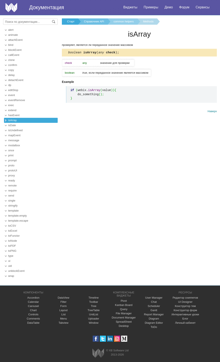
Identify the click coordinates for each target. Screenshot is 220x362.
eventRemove (16, 100)
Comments (33, 318)
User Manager (153, 297)
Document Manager (124, 317)
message (13, 140)
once (11, 150)
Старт (70, 21)
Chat (154, 301)
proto (11, 165)
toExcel (12, 230)
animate (13, 34)
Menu (63, 318)
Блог (185, 318)
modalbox (14, 145)
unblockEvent (16, 270)
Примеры (151, 7)
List (63, 314)
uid (10, 265)
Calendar (33, 301)
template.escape (18, 220)
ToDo (154, 327)
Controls (33, 314)
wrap (11, 275)
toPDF (12, 245)
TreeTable (94, 310)
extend (12, 110)
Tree (93, 306)
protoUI (12, 170)
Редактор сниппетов (185, 297)
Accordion (33, 297)
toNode (12, 240)
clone (11, 60)
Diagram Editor (154, 322)
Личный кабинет (185, 322)
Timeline (94, 297)
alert (10, 29)
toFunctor (14, 235)
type (10, 255)
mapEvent (14, 135)
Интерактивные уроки (185, 314)
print (10, 155)
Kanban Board (123, 305)
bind (10, 44)
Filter (63, 301)
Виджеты (130, 7)
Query (123, 309)
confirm (12, 65)
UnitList (93, 314)
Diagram (154, 318)
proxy (11, 175)
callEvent (13, 54)
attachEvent (15, 39)
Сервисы (203, 7)
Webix (98, 353)
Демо (168, 7)
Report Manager (154, 314)
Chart (33, 310)
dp (9, 85)
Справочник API (94, 21)
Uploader (93, 318)
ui (9, 260)
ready (11, 180)
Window (93, 322)
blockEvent (15, 49)
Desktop (124, 325)
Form (63, 306)
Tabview (63, 322)
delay (11, 75)
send (11, 195)
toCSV (12, 225)
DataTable (33, 322)
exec (11, 105)
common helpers (123, 21)
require (12, 190)
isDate (12, 125)
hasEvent (14, 115)
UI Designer (185, 301)
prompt (12, 160)
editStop (13, 90)
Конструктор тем (185, 306)
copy (11, 70)
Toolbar (93, 301)
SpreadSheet (124, 321)
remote (12, 185)
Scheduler (154, 306)
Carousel (33, 306)
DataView (63, 297)
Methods (148, 21)
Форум (184, 7)
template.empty (17, 215)
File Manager (124, 313)
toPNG (12, 250)
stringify (13, 205)
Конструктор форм (185, 310)
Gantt (154, 310)
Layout (63, 310)
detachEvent (15, 80)
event (11, 95)
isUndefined (15, 130)
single (11, 200)
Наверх (212, 111)
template (13, 210)
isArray (12, 120)
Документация (46, 7)
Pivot (124, 300)
